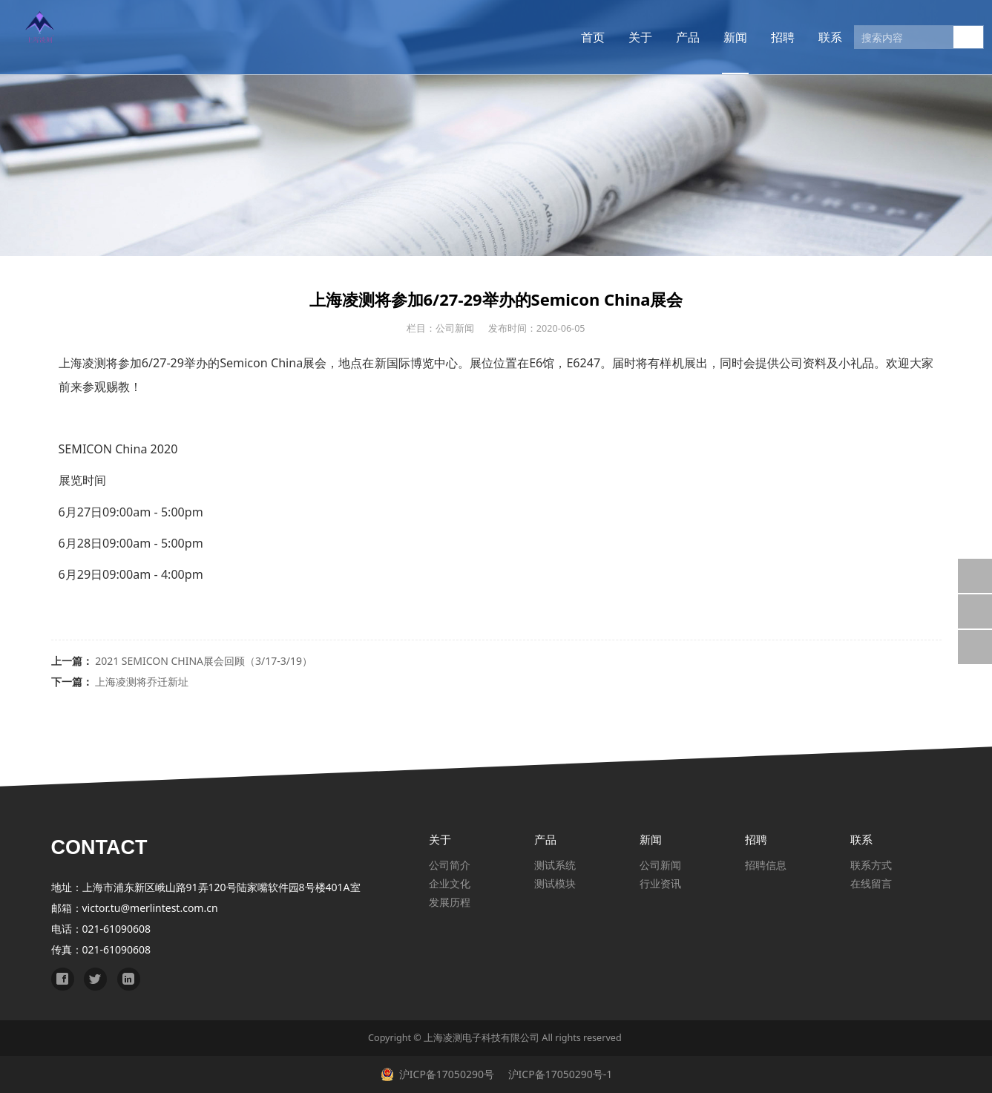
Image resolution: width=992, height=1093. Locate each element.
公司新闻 (660, 865)
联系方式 (871, 865)
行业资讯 (660, 883)
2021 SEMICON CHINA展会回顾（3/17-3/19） (203, 661)
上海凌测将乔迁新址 (141, 681)
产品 (666, 37)
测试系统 (555, 865)
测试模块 (555, 883)
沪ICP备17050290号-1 (558, 1074)
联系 (809, 37)
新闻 (714, 37)
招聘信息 (765, 865)
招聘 (761, 37)
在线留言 (871, 883)
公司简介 (449, 865)
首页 (571, 37)
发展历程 (449, 902)
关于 (619, 37)
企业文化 (449, 883)
